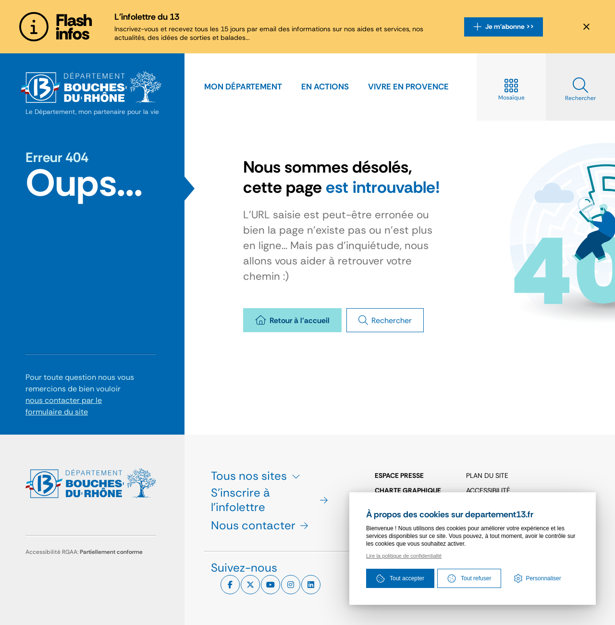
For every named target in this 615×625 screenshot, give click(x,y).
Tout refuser (469, 578)
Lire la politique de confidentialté (404, 556)
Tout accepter (400, 578)
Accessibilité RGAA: (84, 552)
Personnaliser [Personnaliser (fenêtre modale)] (543, 578)
